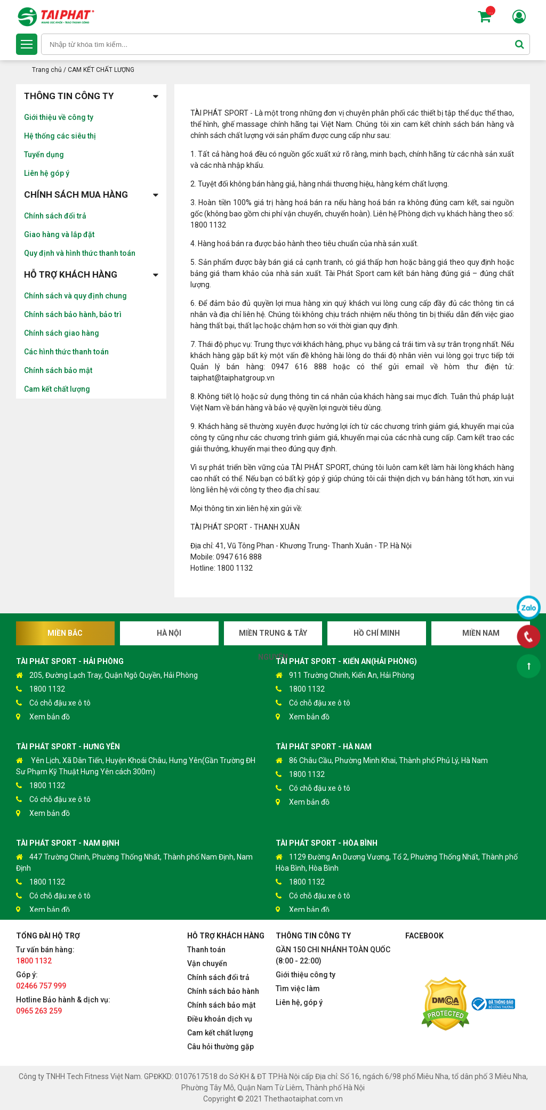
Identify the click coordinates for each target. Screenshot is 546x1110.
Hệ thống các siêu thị (60, 136)
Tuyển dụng (44, 154)
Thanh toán (206, 949)
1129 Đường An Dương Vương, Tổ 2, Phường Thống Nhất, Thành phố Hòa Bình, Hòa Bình (397, 862)
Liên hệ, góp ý (299, 1002)
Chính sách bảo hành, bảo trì (73, 314)
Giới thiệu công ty (305, 974)
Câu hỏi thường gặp (220, 1046)
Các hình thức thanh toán (66, 351)
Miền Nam (481, 633)
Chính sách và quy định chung (75, 295)
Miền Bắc (65, 633)
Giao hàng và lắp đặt (59, 234)
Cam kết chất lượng (57, 389)
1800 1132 (40, 689)
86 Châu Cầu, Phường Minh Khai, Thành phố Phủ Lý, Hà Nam (382, 760)
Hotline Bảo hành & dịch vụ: (63, 1005)
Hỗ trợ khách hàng (91, 274)
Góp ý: (41, 980)
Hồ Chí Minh (377, 633)
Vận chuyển (207, 963)
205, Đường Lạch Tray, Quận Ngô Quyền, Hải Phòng (107, 675)
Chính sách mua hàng (91, 194)
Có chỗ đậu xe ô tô (53, 703)
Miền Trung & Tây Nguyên (273, 637)
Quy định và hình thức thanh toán (79, 253)
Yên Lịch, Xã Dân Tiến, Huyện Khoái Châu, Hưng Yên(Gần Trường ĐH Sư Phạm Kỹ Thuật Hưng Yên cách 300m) (135, 765)
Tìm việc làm (298, 988)
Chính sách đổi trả (55, 216)
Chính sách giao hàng (61, 333)
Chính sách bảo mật (58, 370)
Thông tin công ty (91, 96)
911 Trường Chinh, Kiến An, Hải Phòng (345, 675)
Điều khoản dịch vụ (219, 1019)
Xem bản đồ (43, 717)
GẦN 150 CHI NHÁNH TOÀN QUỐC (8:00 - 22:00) (333, 955)
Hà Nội (169, 633)
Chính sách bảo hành (223, 991)
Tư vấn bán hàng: (45, 955)
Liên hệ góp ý (46, 173)
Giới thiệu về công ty (58, 117)
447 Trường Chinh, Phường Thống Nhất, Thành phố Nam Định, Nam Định (134, 862)
